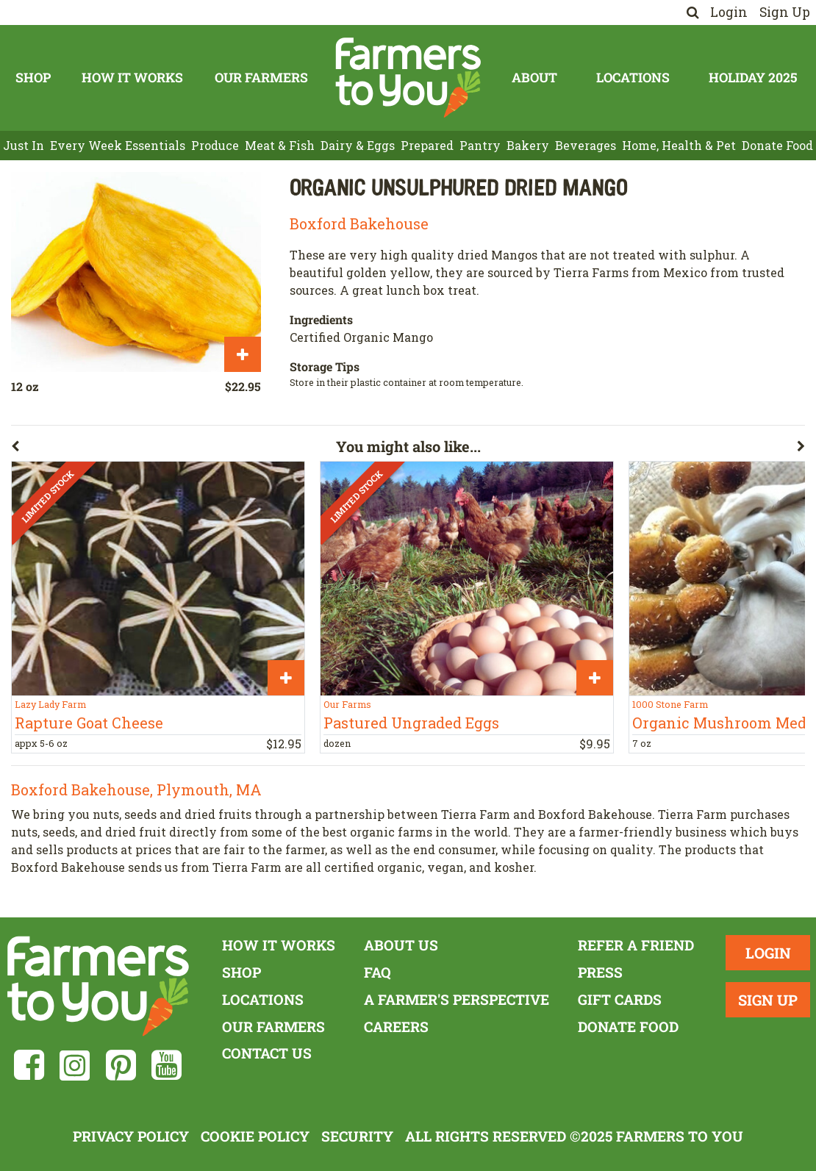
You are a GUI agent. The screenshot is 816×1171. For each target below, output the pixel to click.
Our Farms (347, 704)
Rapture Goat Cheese (89, 722)
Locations (633, 77)
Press (600, 972)
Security (357, 1136)
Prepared (427, 145)
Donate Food (777, 145)
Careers (396, 1026)
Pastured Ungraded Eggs (411, 722)
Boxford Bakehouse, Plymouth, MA (136, 789)
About (534, 77)
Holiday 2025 (753, 77)
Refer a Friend (636, 945)
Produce (215, 145)
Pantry (480, 145)
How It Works (132, 77)
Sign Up (784, 12)
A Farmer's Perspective (456, 999)
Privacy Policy (131, 1136)
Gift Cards (620, 999)
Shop (33, 77)
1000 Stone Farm (670, 704)
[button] (173, 449)
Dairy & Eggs (358, 145)
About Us (401, 945)
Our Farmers (261, 77)
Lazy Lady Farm (50, 704)
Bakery (528, 145)
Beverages (585, 145)
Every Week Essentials (117, 145)
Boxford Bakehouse (359, 223)
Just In (23, 145)
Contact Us (267, 1053)
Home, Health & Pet (679, 145)
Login (729, 12)
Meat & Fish (280, 145)
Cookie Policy (255, 1136)
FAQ (377, 972)
